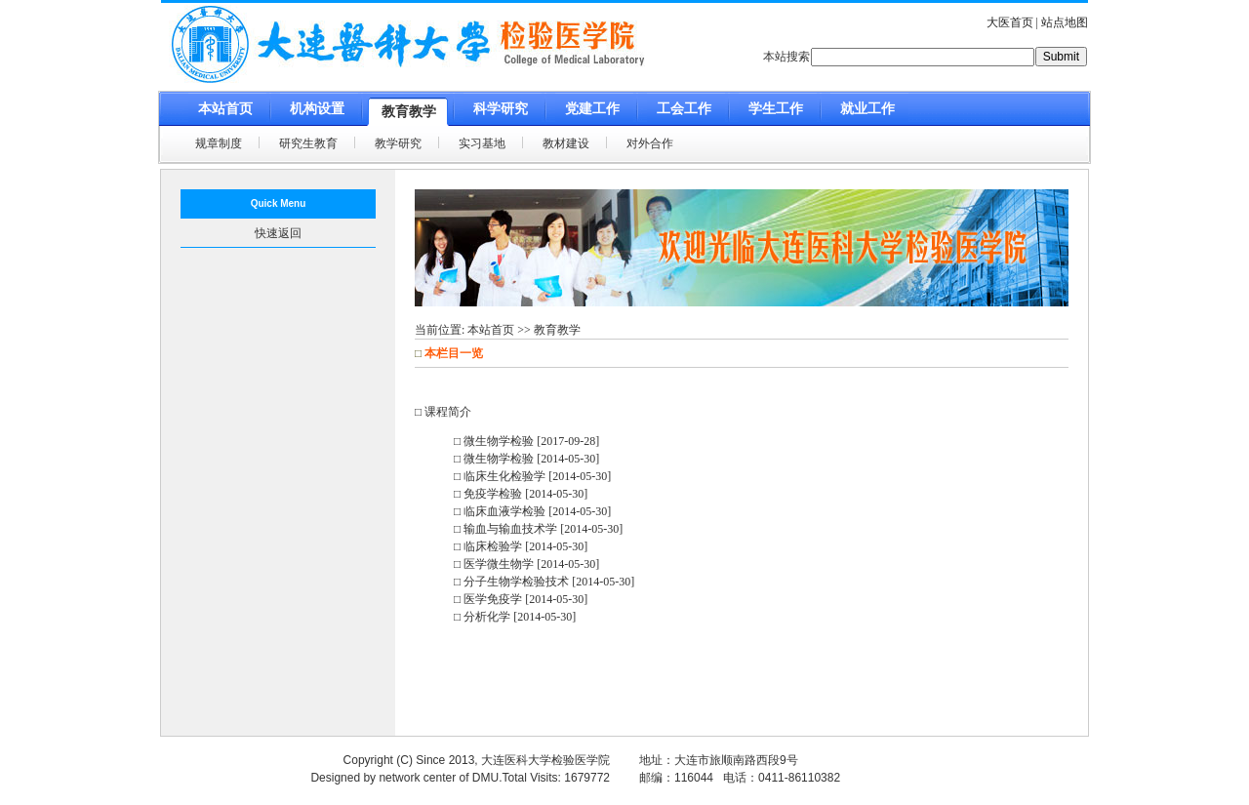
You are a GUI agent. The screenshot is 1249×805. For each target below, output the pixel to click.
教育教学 (557, 330)
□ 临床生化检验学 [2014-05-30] (532, 476)
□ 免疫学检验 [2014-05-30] (520, 494)
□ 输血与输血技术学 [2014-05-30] (538, 529)
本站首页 (490, 330)
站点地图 (1064, 22)
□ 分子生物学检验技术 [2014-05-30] (544, 581)
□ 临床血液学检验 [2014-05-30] (532, 511)
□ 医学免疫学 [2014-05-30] (520, 599)
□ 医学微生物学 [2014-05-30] (526, 564)
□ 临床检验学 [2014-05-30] (520, 546)
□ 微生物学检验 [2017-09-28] (526, 441)
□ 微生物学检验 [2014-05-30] (526, 458)
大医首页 (1010, 22)
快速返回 (278, 233)
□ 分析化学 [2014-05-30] (515, 617)
